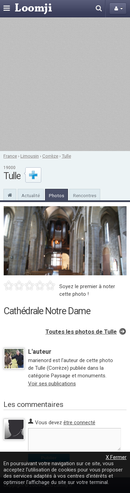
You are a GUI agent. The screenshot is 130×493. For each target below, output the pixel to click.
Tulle (66, 156)
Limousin (29, 156)
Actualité (30, 195)
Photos (56, 195)
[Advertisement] (65, 84)
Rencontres (84, 195)
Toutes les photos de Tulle (81, 331)
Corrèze (50, 156)
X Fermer (116, 457)
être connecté (79, 422)
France (10, 156)
